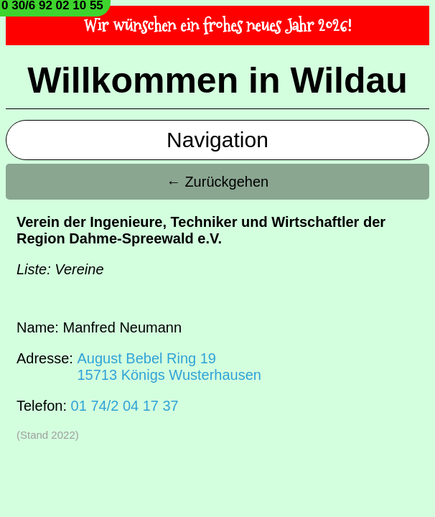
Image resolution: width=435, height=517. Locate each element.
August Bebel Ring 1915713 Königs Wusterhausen (169, 366)
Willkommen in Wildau (217, 80)
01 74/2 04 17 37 (125, 406)
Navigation (217, 140)
